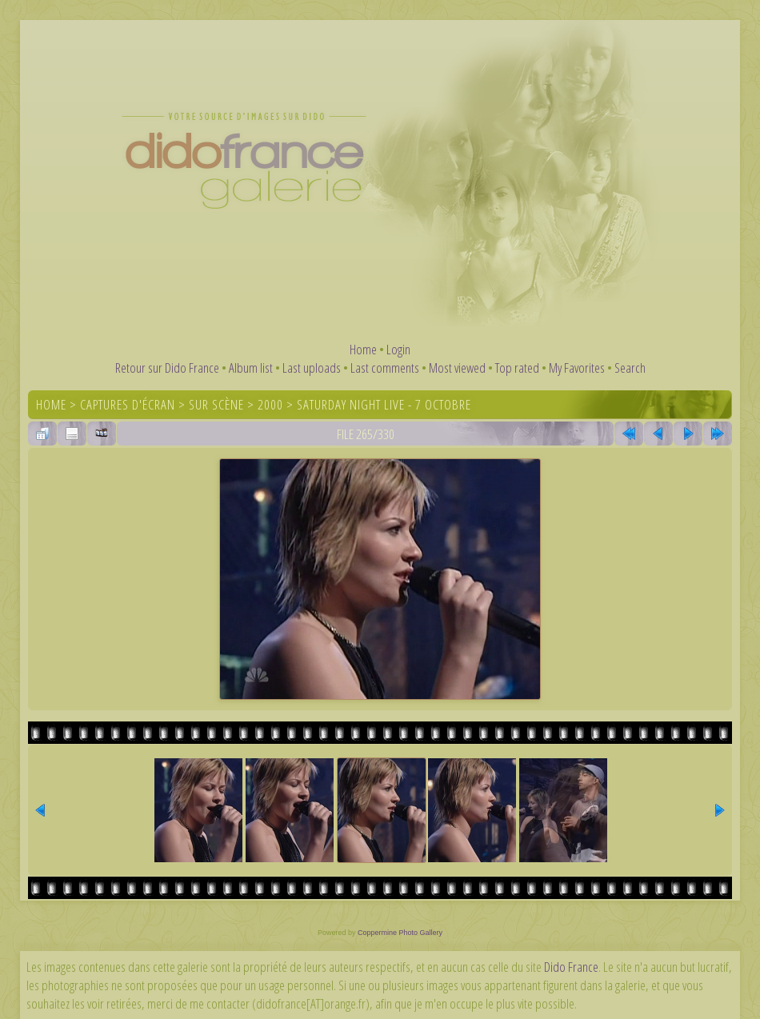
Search (630, 367)
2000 (270, 404)
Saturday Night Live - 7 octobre (384, 404)
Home (363, 349)
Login (398, 349)
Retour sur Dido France (167, 367)
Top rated (517, 367)
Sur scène (216, 404)
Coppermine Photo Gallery (400, 933)
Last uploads (311, 367)
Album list (251, 367)
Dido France (571, 966)
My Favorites (577, 367)
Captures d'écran (127, 404)
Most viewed (457, 367)
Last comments (384, 367)
